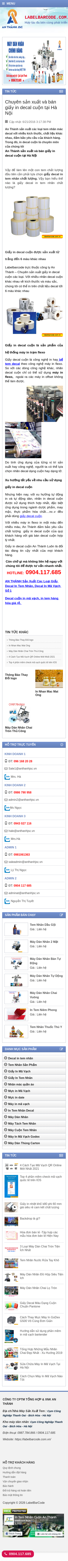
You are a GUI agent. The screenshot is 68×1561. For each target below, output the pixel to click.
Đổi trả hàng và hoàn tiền (17, 1497)
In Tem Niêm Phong (43, 1016)
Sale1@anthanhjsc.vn (23, 775)
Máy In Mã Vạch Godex (22, 1143)
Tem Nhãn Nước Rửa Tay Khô (39, 1266)
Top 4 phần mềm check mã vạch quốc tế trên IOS (32, 667)
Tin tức (34, 91)
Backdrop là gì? (30, 1225)
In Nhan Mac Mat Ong (22, 645)
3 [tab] (36, 81)
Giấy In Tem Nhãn (18, 1084)
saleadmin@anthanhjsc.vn (26, 868)
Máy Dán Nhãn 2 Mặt (44, 948)
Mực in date (14, 1104)
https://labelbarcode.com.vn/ (33, 1445)
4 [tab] (39, 81)
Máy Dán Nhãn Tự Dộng (46, 982)
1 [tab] (28, 81)
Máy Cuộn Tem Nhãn (20, 1136)
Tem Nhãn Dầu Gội (43, 931)
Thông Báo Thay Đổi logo (24, 639)
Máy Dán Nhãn (16, 1123)
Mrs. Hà (13, 783)
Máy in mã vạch (17, 1110)
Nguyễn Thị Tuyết (19, 907)
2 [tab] (32, 81)
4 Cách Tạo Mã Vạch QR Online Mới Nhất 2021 (31, 658)
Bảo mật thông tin (13, 1501)
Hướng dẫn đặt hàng (14, 1478)
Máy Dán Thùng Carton (22, 1149)
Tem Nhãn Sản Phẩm (20, 1071)
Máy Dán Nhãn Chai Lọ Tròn (38, 1294)
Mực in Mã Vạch (17, 1097)
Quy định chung (12, 1474)
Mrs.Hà (12, 845)
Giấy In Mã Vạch (17, 1077)
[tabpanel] (33, 61)
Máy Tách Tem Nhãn (20, 1130)
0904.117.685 (18, 1554)
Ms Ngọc (13, 814)
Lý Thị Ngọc (15, 876)
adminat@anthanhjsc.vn (24, 899)
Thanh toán (9, 1483)
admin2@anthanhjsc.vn (24, 806)
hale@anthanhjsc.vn (22, 837)
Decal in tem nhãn (18, 1064)
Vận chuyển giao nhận (15, 1488)
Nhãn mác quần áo (19, 1091)
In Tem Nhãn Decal (19, 1117)
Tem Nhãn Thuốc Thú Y (46, 1033)
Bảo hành (8, 1492)
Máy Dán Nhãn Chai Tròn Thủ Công (31, 651)
